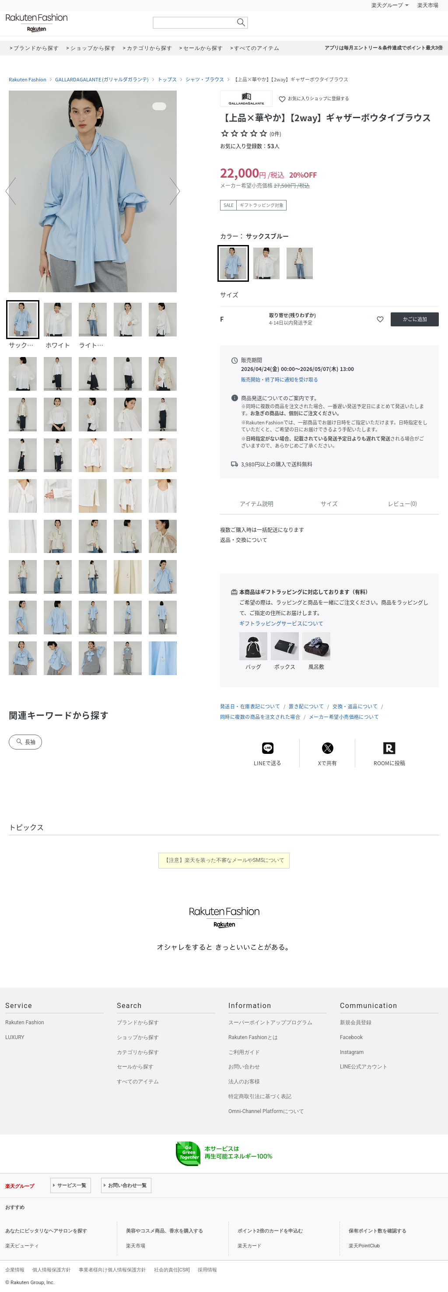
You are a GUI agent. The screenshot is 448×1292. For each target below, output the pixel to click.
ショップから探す (138, 1037)
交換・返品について (355, 706)
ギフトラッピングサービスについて (281, 623)
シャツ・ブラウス (205, 79)
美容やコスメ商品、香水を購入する (164, 1231)
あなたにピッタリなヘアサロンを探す (46, 1231)
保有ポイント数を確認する (377, 1231)
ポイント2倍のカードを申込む (270, 1231)
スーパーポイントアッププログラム (270, 1022)
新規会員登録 (355, 1022)
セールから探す (135, 1067)
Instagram (352, 1052)
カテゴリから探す (138, 1052)
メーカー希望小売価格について (344, 717)
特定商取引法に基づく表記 (259, 1096)
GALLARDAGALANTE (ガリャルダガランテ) (102, 79)
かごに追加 (415, 319)
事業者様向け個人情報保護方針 (112, 1270)
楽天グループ (387, 5)
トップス (167, 79)
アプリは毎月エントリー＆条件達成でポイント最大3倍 (384, 48)
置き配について (306, 706)
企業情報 (14, 1270)
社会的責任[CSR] (172, 1270)
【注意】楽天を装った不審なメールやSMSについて (224, 860)
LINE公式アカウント (364, 1067)
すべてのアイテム (138, 1081)
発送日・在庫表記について (250, 706)
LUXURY (14, 1037)
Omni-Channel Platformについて (266, 1111)
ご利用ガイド (244, 1052)
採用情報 (207, 1270)
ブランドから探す (138, 1022)
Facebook (351, 1037)
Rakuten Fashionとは (253, 1037)
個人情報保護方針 (51, 1270)
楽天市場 (427, 5)
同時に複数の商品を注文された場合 (260, 717)
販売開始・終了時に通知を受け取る (279, 379)
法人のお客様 (244, 1081)
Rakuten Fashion (73, 23)
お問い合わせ (244, 1067)
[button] (10, 191)
